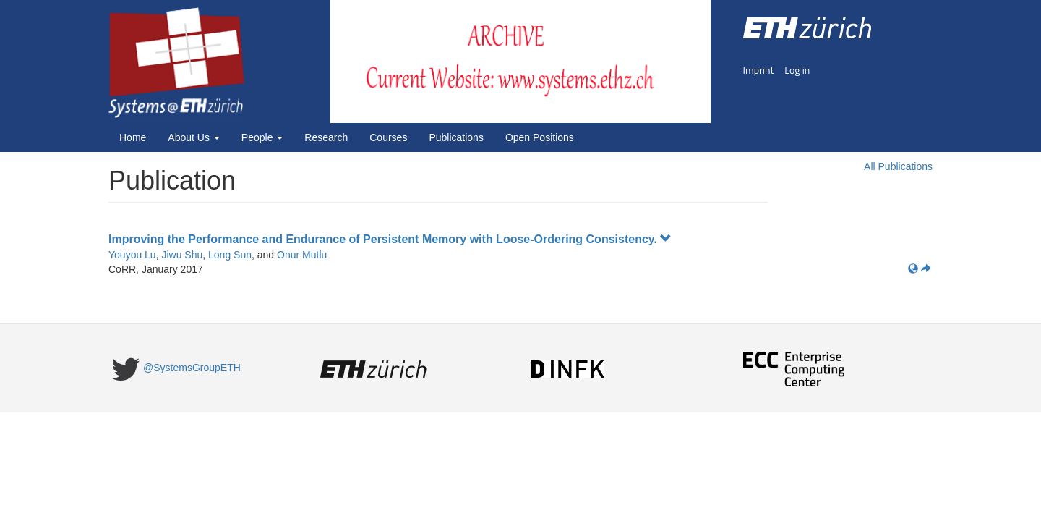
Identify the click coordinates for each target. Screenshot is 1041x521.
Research (326, 137)
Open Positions (539, 137)
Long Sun (230, 254)
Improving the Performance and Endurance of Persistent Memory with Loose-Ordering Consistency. (390, 239)
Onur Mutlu (302, 254)
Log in (797, 69)
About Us (193, 137)
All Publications (898, 166)
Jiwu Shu (181, 254)
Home (132, 137)
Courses (388, 137)
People (262, 137)
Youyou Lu (132, 254)
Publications (456, 137)
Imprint (758, 69)
